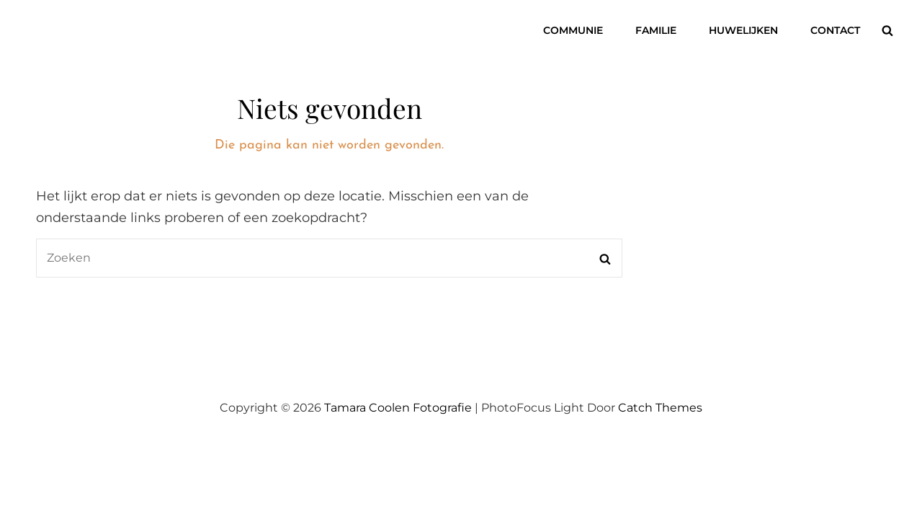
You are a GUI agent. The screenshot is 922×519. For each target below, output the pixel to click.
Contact (835, 30)
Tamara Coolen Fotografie (398, 407)
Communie (573, 30)
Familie (655, 30)
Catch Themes (660, 407)
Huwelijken (743, 30)
